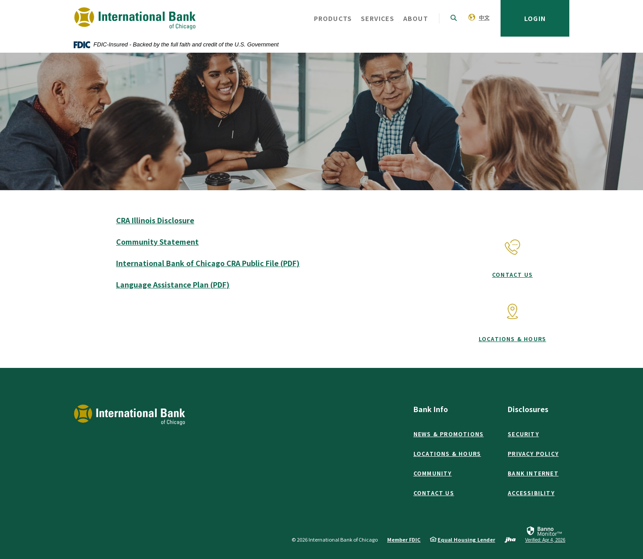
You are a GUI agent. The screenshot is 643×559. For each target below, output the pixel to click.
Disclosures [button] (528, 409)
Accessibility (531, 492)
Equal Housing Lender (466, 539)
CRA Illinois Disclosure (155, 220)
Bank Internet (533, 473)
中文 (484, 17)
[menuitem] (478, 17)
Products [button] (333, 18)
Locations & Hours (512, 338)
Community (432, 473)
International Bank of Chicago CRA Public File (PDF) (208, 263)
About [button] (415, 18)
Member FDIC (404, 539)
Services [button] (377, 18)
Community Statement (157, 241)
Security (523, 434)
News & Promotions (448, 434)
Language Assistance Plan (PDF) (173, 284)
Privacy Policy (533, 453)
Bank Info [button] (430, 409)
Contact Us (512, 274)
